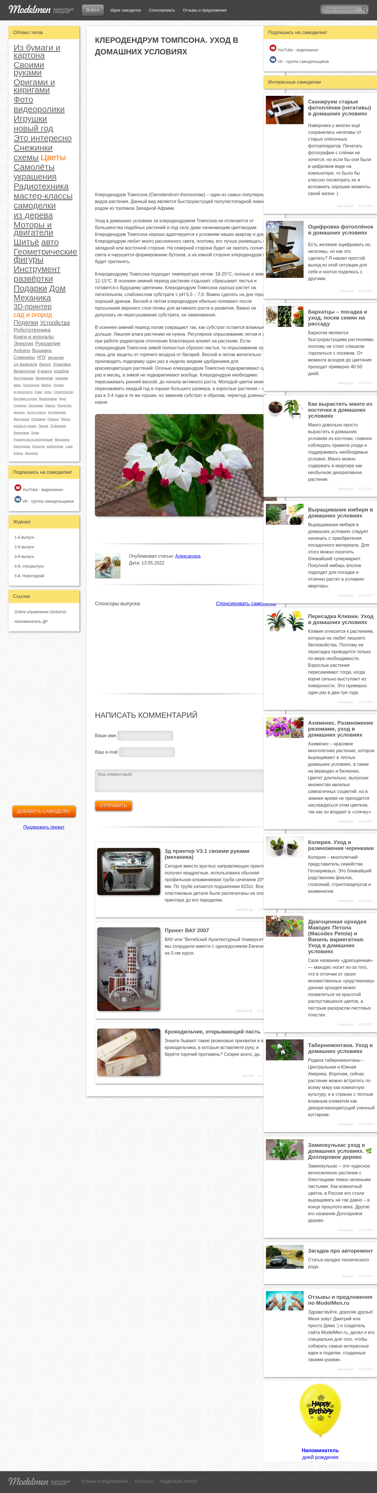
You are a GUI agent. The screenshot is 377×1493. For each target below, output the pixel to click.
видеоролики (39, 109)
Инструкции (23, 378)
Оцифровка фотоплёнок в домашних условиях (340, 230)
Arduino (22, 350)
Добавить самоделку (44, 811)
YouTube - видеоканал (38, 488)
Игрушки (30, 118)
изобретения (54, 446)
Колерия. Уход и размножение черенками (341, 845)
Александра (187, 556)
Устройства (55, 323)
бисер (45, 364)
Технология (31, 385)
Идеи (62, 398)
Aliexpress (31, 453)
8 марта (44, 371)
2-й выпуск (24, 547)
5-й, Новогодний (29, 576)
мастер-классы (43, 195)
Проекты (53, 419)
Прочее (43, 426)
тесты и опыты (36, 412)
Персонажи (35, 405)
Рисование (38, 419)
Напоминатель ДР (31, 621)
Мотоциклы (62, 439)
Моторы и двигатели (33, 228)
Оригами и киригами (34, 86)
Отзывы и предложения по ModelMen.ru (340, 1300)
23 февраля (58, 426)
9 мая (38, 392)
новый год (33, 128)
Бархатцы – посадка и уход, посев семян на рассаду (337, 318)
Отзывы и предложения (204, 10)
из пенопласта (23, 392)
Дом (57, 288)
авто (50, 242)
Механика (32, 297)
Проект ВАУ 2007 (187, 930)
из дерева (33, 215)
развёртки (33, 278)
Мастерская (21, 419)
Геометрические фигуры (45, 255)
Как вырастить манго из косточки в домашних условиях (340, 410)
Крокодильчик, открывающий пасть (212, 1032)
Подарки (30, 288)
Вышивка (42, 350)
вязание (56, 357)
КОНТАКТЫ (144, 1482)
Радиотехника (41, 186)
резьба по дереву (25, 426)
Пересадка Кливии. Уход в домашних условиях (341, 619)
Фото (23, 99)
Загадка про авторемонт (340, 1251)
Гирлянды (20, 405)
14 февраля (25, 364)
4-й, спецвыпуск (29, 566)
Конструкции (22, 446)
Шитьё (26, 242)
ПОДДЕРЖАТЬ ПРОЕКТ (179, 1482)
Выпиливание (48, 398)
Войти (92, 10)
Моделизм (44, 378)
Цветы (53, 157)
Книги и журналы (34, 337)
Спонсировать (162, 10)
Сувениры (24, 357)
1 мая (69, 446)
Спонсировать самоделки (246, 603)
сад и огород (33, 314)
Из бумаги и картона (37, 51)
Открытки (38, 446)
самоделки (35, 205)
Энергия (23, 343)
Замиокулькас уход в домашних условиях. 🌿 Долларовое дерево (340, 1151)
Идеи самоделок (126, 10)
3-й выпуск (24, 556)
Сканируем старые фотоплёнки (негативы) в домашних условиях (339, 108)
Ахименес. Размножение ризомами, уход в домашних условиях (340, 729)
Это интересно (43, 138)
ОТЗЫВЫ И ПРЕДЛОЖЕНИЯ (104, 1482)
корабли (61, 371)
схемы (26, 157)
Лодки (35, 432)
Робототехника (32, 330)
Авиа (17, 385)
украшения (35, 176)
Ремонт (66, 419)
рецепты (19, 412)
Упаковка (62, 364)
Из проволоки (57, 412)
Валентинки (21, 432)
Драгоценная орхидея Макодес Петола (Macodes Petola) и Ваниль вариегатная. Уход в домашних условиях (337, 936)
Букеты (18, 453)
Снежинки (33, 147)
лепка (48, 392)
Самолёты (34, 166)
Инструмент (37, 269)
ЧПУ (41, 357)
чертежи (61, 378)
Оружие (58, 385)
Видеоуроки (24, 371)
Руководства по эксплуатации (33, 439)
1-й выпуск (24, 537)
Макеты (50, 405)
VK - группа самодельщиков (44, 500)
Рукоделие (47, 343)
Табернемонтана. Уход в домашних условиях (340, 1048)
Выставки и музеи (25, 398)
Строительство (63, 392)
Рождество (64, 405)
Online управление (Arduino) (40, 612)
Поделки (26, 322)
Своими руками (29, 68)
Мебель (46, 385)
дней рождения (320, 1421)
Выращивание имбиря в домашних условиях (340, 513)
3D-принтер (33, 306)
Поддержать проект (44, 827)
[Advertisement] (185, 646)
